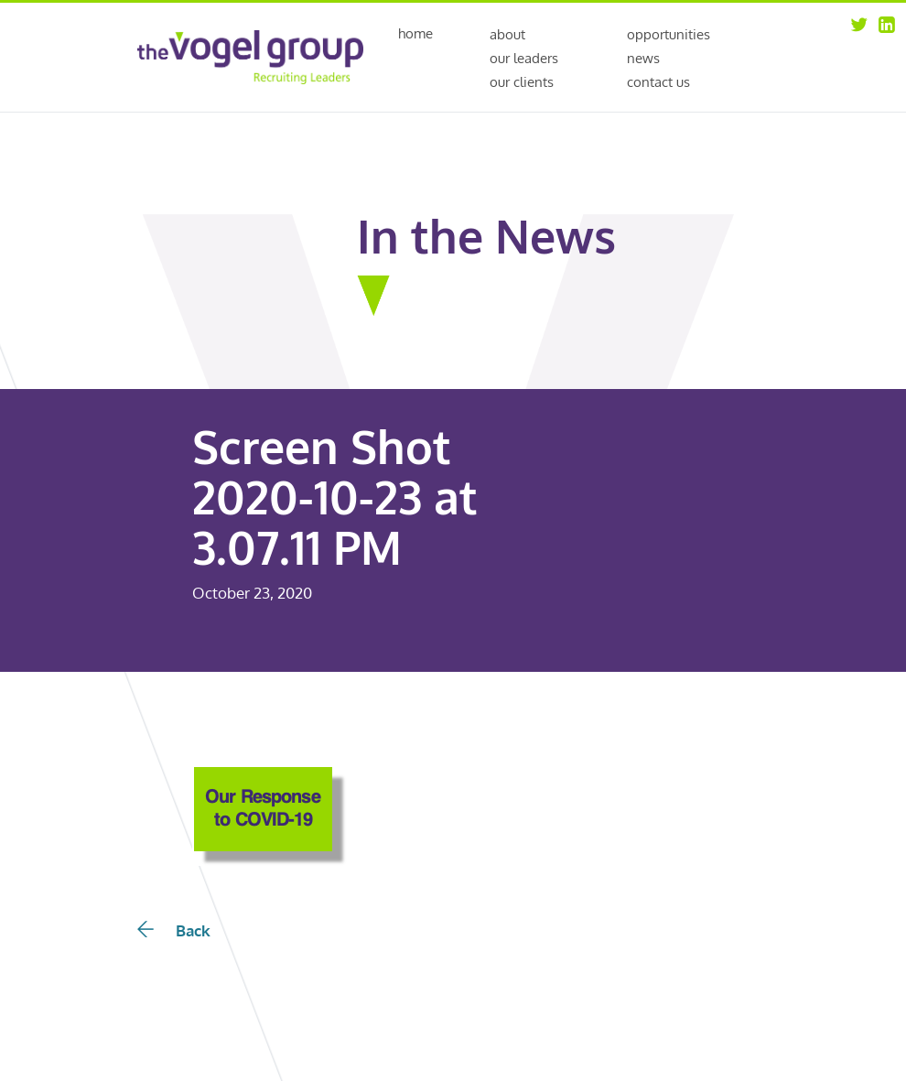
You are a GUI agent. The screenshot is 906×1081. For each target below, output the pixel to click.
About (507, 34)
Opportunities (668, 34)
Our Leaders (524, 58)
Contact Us (658, 82)
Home (415, 34)
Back (173, 930)
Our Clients (522, 82)
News (643, 58)
